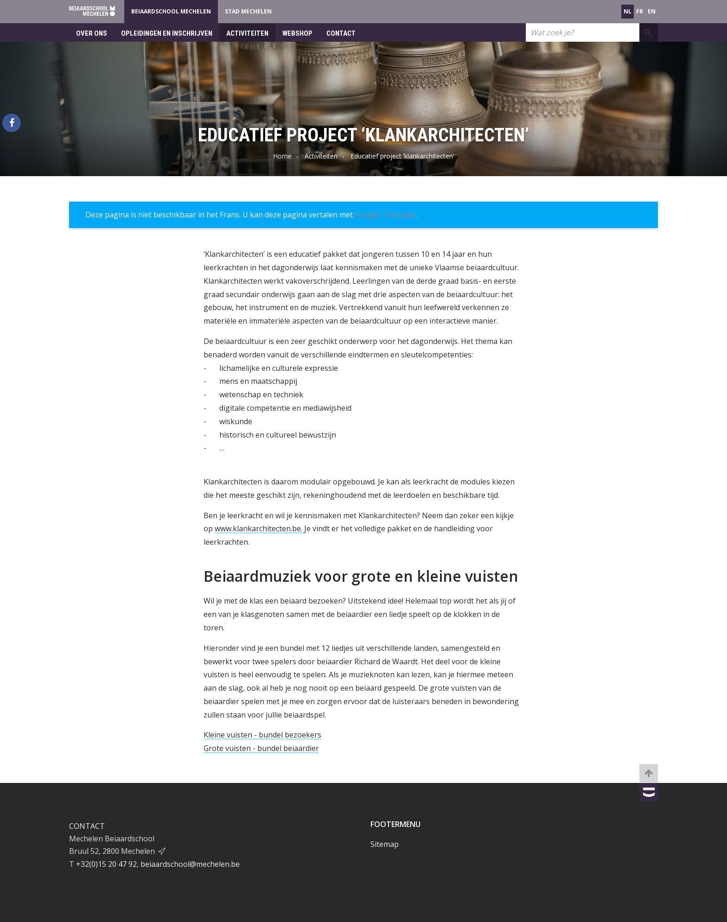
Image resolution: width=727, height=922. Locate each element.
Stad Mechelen (248, 11)
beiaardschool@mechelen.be (190, 864)
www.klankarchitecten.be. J (260, 528)
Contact (341, 33)
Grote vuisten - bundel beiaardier (261, 748)
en (652, 11)
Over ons (91, 33)
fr (639, 11)
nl (627, 11)
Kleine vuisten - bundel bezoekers (262, 735)
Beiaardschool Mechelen (171, 11)
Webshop (297, 33)
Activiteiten (247, 33)
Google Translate (385, 215)
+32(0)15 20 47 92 (106, 864)
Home (282, 156)
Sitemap (384, 844)
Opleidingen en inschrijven (166, 33)
